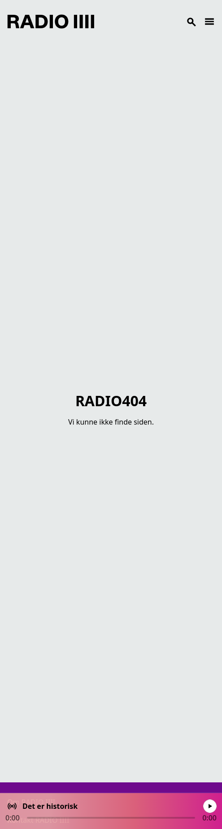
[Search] (149, 21)
